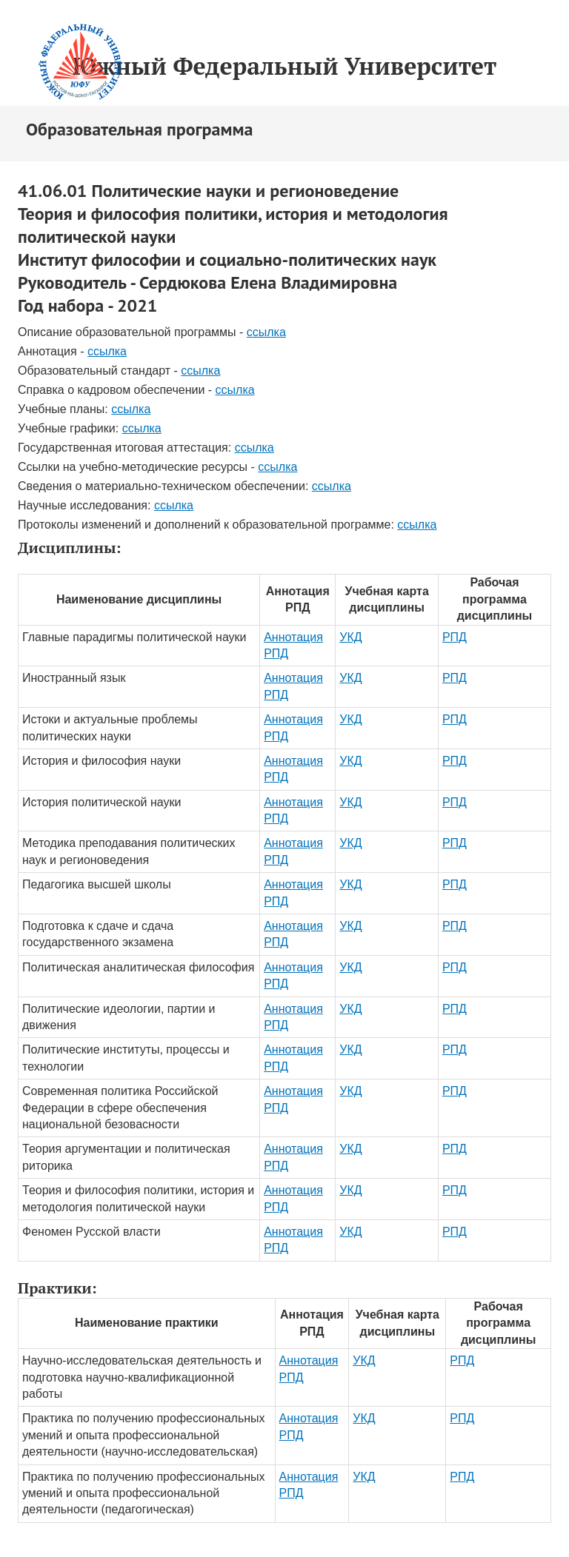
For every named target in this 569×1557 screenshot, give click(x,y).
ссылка (266, 332)
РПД (454, 637)
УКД (350, 637)
